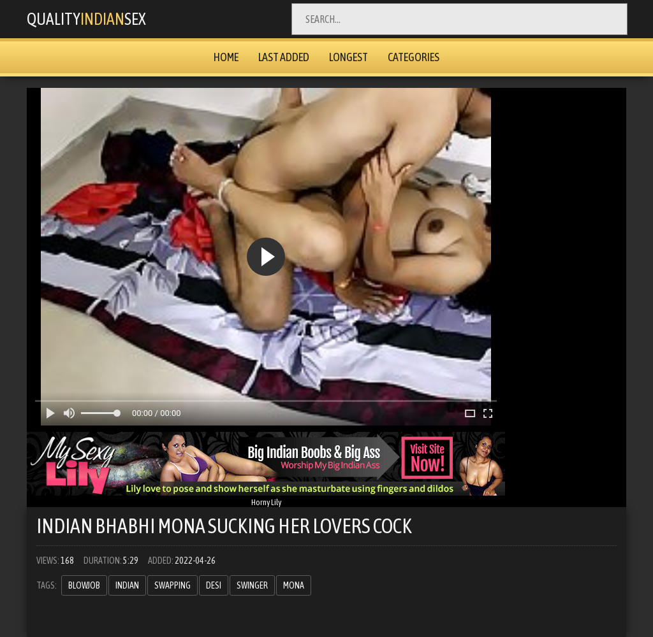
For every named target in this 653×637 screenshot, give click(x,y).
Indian (127, 585)
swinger (252, 585)
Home (226, 57)
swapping (172, 585)
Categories (413, 57)
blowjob (84, 585)
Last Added (283, 57)
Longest (348, 57)
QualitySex (95, 19)
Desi (213, 585)
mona (293, 585)
